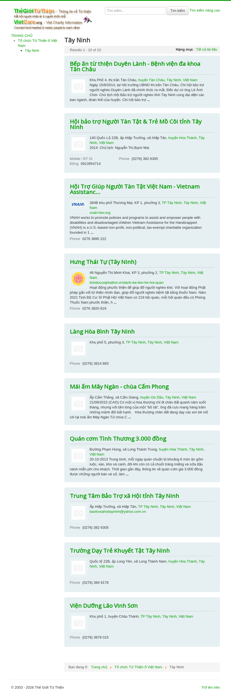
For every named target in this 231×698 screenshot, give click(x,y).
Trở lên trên (210, 687)
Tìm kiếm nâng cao (205, 10)
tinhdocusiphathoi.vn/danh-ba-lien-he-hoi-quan (127, 282)
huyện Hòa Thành (182, 138)
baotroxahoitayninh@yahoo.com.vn (118, 511)
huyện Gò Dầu (151, 397)
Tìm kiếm (177, 11)
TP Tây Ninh (172, 203)
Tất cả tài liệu (206, 49)
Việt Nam (190, 80)
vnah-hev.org (100, 213)
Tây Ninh (32, 50)
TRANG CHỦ (22, 36)
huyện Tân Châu (151, 80)
